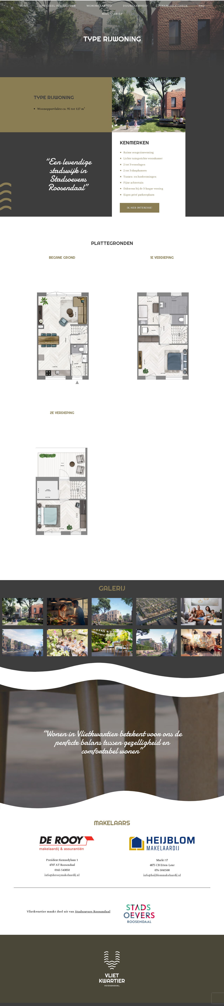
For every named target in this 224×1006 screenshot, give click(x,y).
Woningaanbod (99, 6)
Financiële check (173, 6)
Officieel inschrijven (57, 6)
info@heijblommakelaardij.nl (162, 875)
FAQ (201, 6)
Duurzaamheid (135, 6)
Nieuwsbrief (112, 14)
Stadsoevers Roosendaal (92, 911)
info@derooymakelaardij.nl (62, 875)
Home (24, 6)
